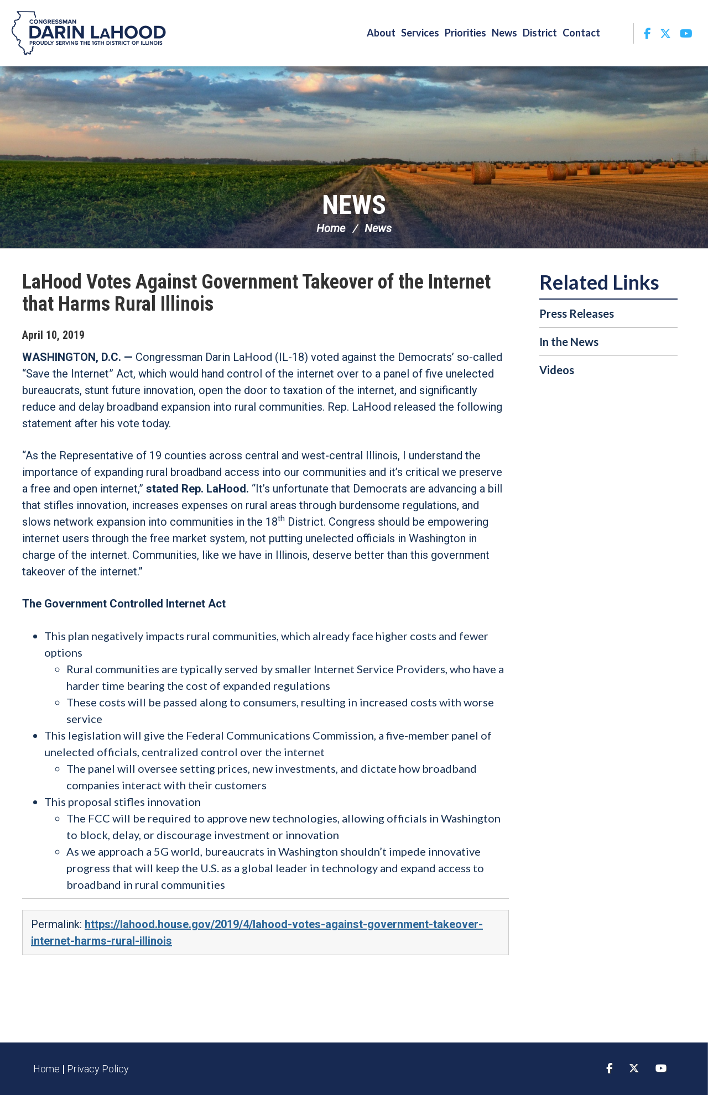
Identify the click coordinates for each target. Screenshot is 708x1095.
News (354, 205)
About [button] (381, 33)
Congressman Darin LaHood (88, 33)
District (540, 33)
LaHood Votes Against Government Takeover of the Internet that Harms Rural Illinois (256, 293)
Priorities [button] (465, 33)
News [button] (504, 33)
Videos (556, 369)
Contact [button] (581, 33)
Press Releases (576, 313)
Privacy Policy (98, 1069)
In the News (568, 341)
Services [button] (420, 33)
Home (330, 228)
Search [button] (618, 32)
